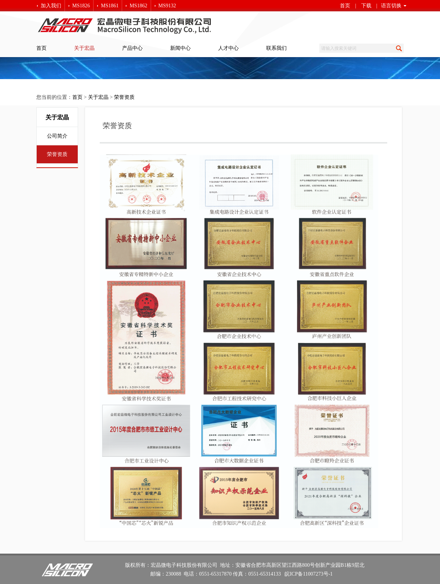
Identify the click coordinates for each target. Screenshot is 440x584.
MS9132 (167, 5)
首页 (345, 5)
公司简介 (57, 136)
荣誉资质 (124, 97)
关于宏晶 (84, 48)
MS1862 (138, 5)
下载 (366, 5)
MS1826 (81, 5)
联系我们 (276, 48)
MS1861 (109, 5)
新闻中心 (180, 48)
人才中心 (228, 48)
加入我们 (51, 5)
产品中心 (132, 48)
